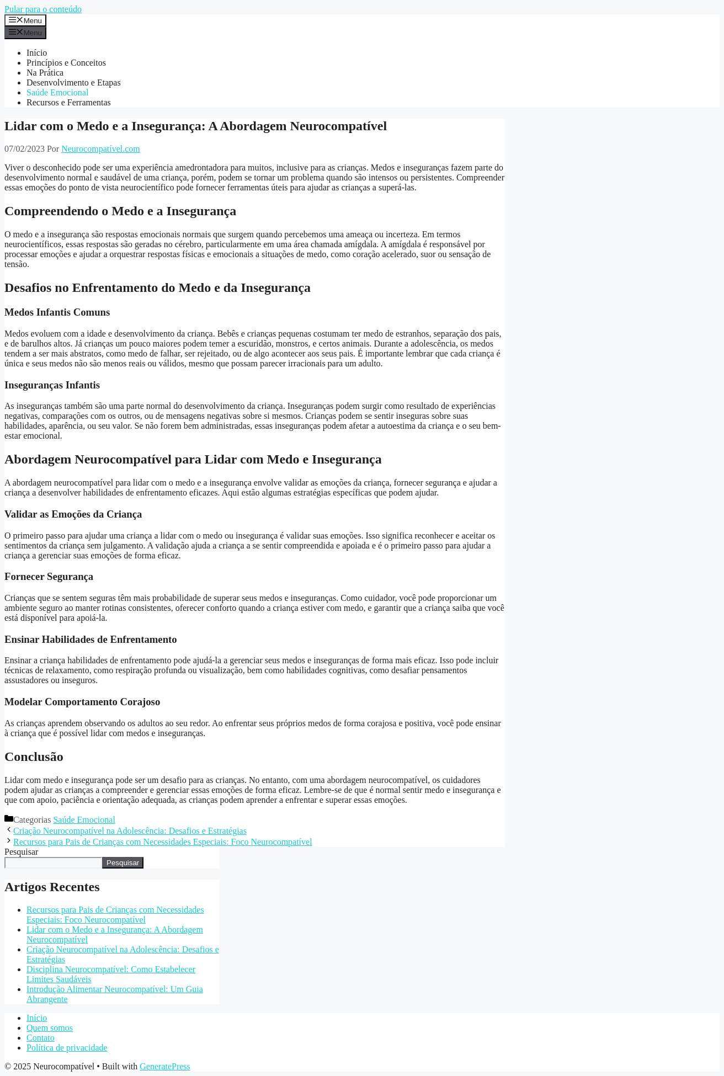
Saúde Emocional (57, 92)
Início (36, 52)
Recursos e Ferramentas (68, 102)
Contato (40, 1037)
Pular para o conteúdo (43, 9)
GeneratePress (165, 1066)
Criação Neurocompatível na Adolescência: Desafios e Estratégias (130, 830)
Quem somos (49, 1027)
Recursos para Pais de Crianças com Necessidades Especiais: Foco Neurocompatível (162, 841)
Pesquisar (21, 851)
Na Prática (44, 72)
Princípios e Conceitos (66, 62)
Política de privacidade (67, 1047)
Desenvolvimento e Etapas (73, 82)
